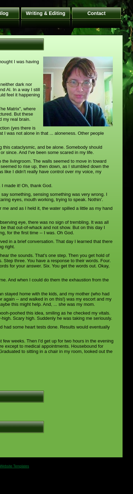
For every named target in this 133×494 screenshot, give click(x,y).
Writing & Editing (45, 13)
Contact (96, 13)
